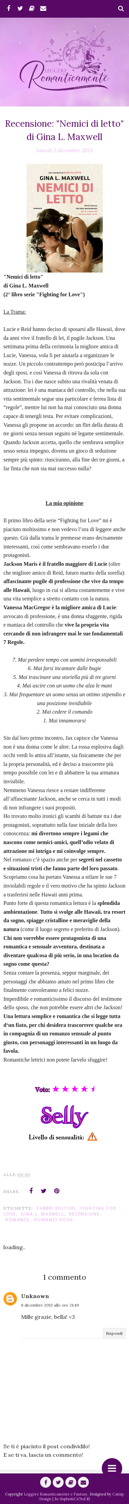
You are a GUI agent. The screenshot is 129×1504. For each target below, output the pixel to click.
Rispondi (114, 1333)
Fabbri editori (56, 1208)
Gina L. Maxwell (42, 1214)
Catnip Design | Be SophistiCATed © (81, 1496)
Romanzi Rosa (53, 1220)
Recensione (84, 1214)
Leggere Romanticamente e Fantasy (55, 1494)
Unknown (35, 1296)
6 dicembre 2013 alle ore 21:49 (50, 1305)
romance (17, 1220)
